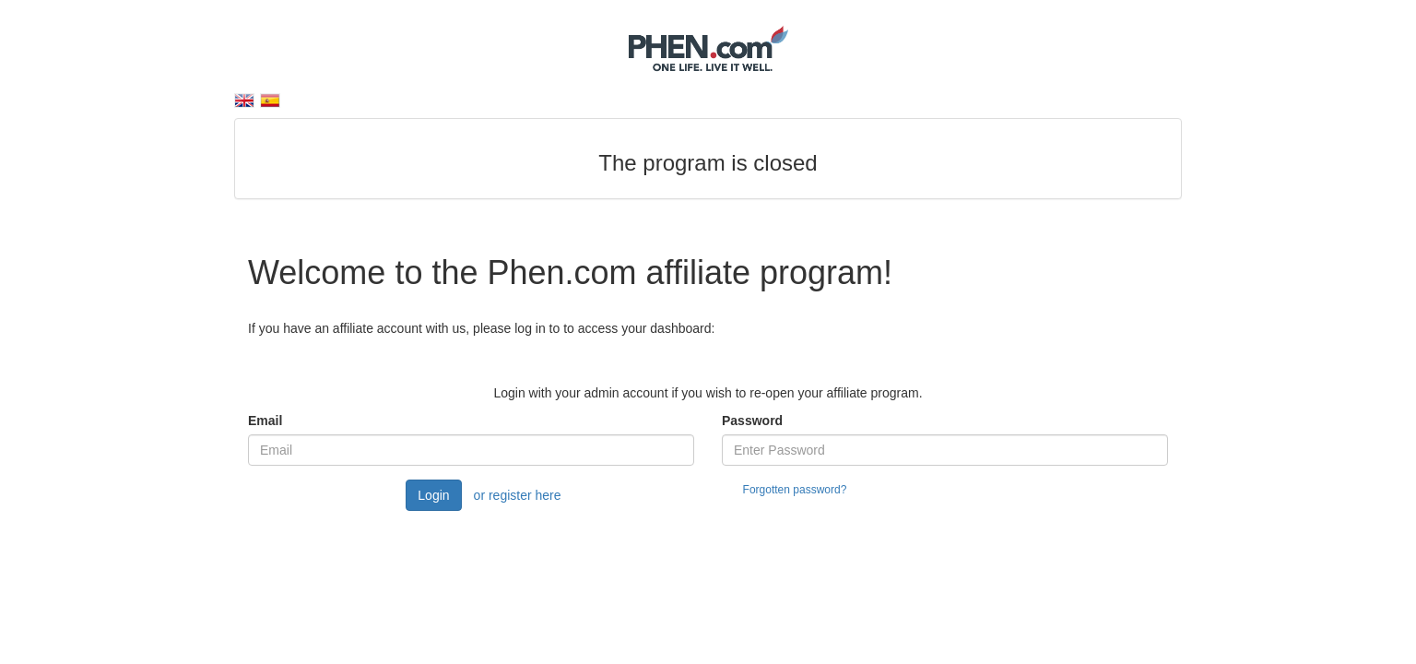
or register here (517, 495)
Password (752, 420)
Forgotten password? (795, 489)
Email (265, 420)
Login (433, 495)
